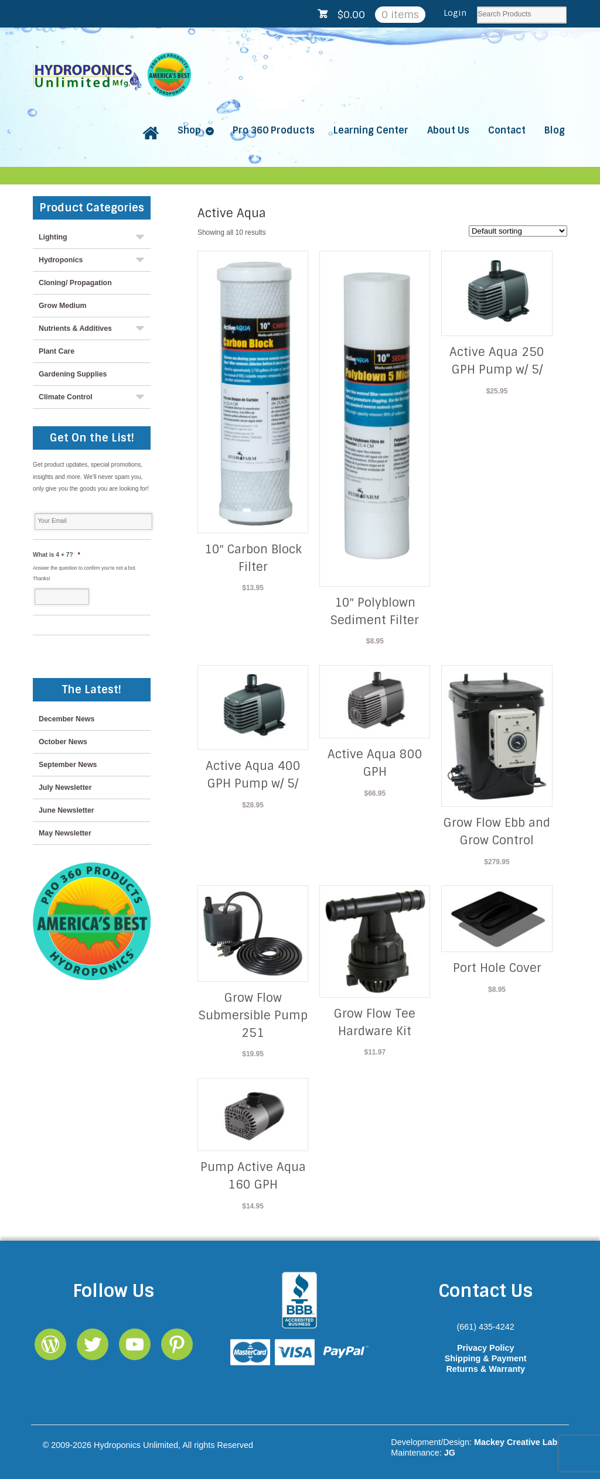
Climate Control (66, 397)
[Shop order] (518, 231)
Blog (554, 130)
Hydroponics (61, 260)
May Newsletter (65, 833)
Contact (507, 130)
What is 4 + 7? (56, 555)
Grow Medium (63, 306)
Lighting (53, 237)
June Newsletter (66, 810)
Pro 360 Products (274, 130)
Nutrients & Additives (75, 328)
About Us (448, 130)
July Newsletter (65, 787)
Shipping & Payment (486, 1358)
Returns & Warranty (485, 1369)
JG (449, 1452)
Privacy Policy (485, 1348)
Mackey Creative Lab (515, 1442)
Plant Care (56, 351)
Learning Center (370, 130)
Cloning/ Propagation (75, 283)
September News (68, 765)
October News (63, 742)
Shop (189, 130)
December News (66, 719)
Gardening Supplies (73, 374)
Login (455, 13)
